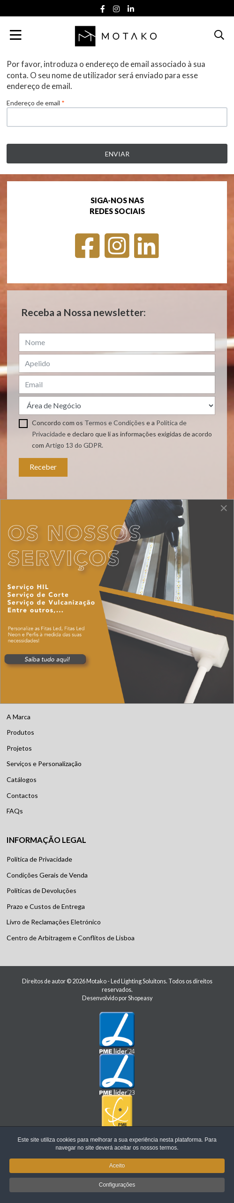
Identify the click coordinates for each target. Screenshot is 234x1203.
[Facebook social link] (102, 9)
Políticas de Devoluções (41, 890)
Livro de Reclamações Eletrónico (54, 922)
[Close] (224, 508)
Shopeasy (140, 998)
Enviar (117, 154)
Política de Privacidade (39, 859)
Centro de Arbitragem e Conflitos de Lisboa (71, 938)
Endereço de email (36, 103)
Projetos (19, 748)
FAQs (15, 811)
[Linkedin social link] (131, 9)
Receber (43, 466)
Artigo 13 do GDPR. (74, 445)
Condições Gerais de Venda (47, 875)
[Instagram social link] (116, 9)
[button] (219, 35)
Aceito (117, 1167)
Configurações (117, 1186)
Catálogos (22, 779)
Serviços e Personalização (44, 764)
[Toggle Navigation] (16, 35)
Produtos (20, 732)
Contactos (22, 795)
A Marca (18, 717)
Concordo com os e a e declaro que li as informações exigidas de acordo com (122, 434)
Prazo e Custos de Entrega (46, 906)
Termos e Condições (114, 423)
